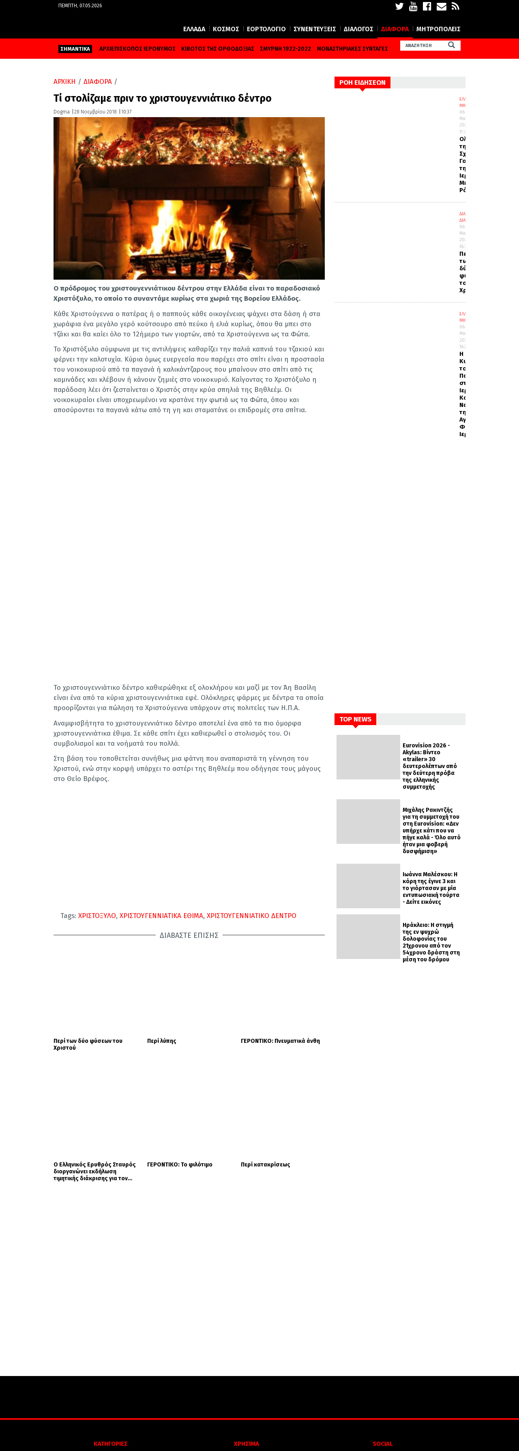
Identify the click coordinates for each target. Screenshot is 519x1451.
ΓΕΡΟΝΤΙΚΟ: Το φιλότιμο (179, 1010)
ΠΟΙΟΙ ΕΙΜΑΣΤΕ (246, 1326)
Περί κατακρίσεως (265, 1010)
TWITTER (343, 1339)
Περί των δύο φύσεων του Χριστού (88, 967)
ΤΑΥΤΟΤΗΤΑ (247, 1364)
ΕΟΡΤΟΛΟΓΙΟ (266, 29)
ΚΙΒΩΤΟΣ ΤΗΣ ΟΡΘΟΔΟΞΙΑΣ (217, 48)
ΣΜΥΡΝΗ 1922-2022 (285, 48)
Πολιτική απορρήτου (246, 1351)
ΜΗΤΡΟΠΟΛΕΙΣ (438, 29)
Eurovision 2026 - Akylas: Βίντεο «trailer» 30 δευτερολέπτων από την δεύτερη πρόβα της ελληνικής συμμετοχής (430, 766)
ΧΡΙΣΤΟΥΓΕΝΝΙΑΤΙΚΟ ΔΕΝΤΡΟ (251, 916)
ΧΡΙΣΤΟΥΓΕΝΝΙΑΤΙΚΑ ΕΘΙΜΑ (161, 916)
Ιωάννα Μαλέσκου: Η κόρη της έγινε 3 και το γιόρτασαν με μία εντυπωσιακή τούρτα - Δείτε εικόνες (431, 888)
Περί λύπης (161, 964)
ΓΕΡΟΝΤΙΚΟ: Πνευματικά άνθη (280, 964)
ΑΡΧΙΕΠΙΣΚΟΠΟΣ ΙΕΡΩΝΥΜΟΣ (137, 48)
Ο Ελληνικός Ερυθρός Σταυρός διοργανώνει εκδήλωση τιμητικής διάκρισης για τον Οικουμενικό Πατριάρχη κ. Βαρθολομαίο (95, 1017)
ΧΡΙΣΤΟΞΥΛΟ (97, 916)
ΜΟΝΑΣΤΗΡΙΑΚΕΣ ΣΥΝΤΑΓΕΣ (352, 48)
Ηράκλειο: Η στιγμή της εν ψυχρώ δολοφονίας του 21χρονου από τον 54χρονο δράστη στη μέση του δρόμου (431, 942)
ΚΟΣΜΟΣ (226, 29)
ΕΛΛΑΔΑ (194, 29)
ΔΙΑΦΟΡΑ (395, 29)
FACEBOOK (344, 1326)
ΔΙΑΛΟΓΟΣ (358, 29)
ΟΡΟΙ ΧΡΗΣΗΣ (246, 1339)
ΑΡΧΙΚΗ (65, 81)
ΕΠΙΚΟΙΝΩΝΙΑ (247, 1377)
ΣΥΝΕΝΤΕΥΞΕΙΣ (315, 29)
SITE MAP (247, 1389)
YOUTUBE (344, 1351)
